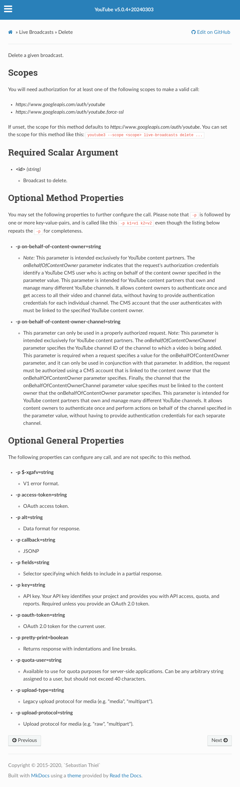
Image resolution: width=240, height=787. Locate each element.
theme (74, 775)
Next (219, 740)
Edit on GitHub (213, 32)
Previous (24, 740)
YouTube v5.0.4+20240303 (124, 9)
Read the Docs (125, 775)
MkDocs (40, 775)
